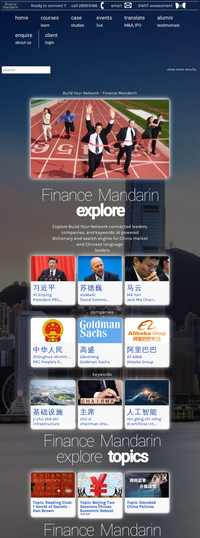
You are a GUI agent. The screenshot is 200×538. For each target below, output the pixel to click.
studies (77, 21)
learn (50, 21)
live (104, 21)
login (51, 38)
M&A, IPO (134, 21)
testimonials (168, 21)
